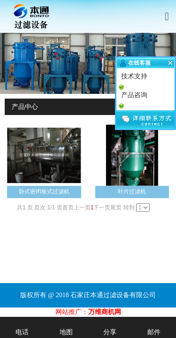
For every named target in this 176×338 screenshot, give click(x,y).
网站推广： (71, 311)
